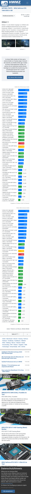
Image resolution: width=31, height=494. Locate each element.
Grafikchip (10, 340)
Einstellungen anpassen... (7, 487)
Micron (13, 342)
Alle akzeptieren (8, 491)
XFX (19, 346)
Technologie (5, 346)
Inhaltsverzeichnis (8, 16)
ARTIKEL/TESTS (7, 8)
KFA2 (3, 342)
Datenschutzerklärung (6, 483)
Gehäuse (4, 340)
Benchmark (9, 338)
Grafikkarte (17, 340)
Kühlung (8, 342)
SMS (25, 344)
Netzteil (18, 342)
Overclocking (5, 344)
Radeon (15, 344)
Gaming (20, 338)
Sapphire (20, 344)
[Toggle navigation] (27, 2)
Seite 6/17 (15, 334)
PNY (11, 344)
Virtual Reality (13, 346)
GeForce (25, 338)
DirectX (15, 338)
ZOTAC (23, 346)
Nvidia (23, 342)
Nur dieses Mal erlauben (15, 77)
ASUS (4, 338)
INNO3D (23, 340)
